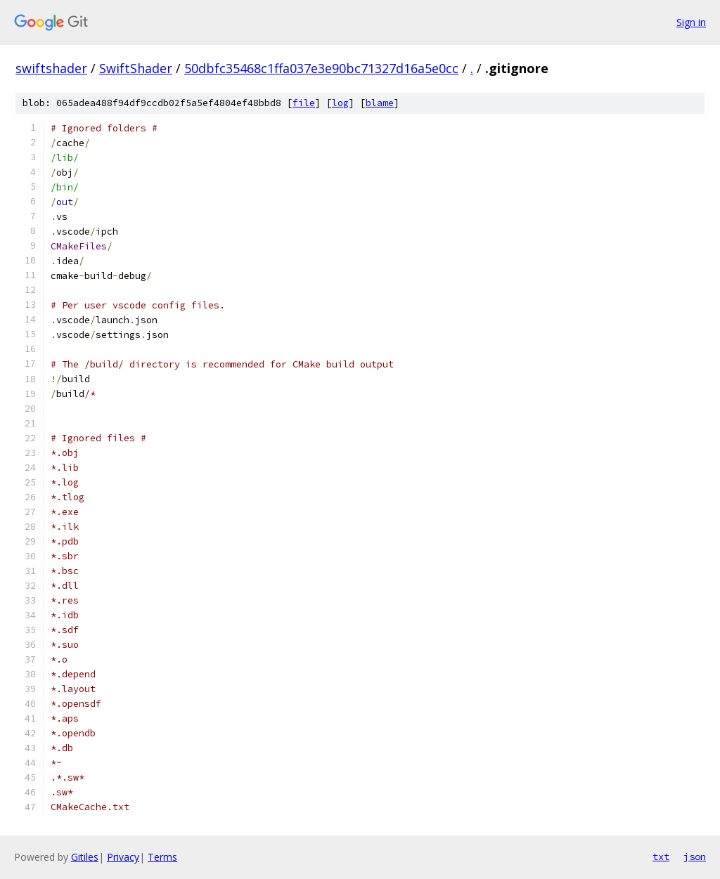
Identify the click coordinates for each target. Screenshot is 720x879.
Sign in (691, 22)
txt (660, 856)
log (340, 103)
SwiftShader (135, 68)
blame (380, 103)
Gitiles (84, 857)
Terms (162, 857)
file (303, 103)
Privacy (123, 857)
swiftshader (51, 68)
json (694, 856)
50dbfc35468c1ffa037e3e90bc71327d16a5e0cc (321, 68)
